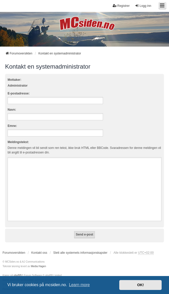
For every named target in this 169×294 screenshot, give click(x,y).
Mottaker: (14, 80)
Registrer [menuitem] (121, 6)
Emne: (12, 126)
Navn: (12, 109)
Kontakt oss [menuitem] (39, 252)
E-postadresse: (19, 93)
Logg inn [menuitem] (143, 6)
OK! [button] (140, 285)
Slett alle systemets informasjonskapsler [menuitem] (80, 252)
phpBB (17, 275)
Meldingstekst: (18, 142)
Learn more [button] (79, 285)
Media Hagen (38, 266)
